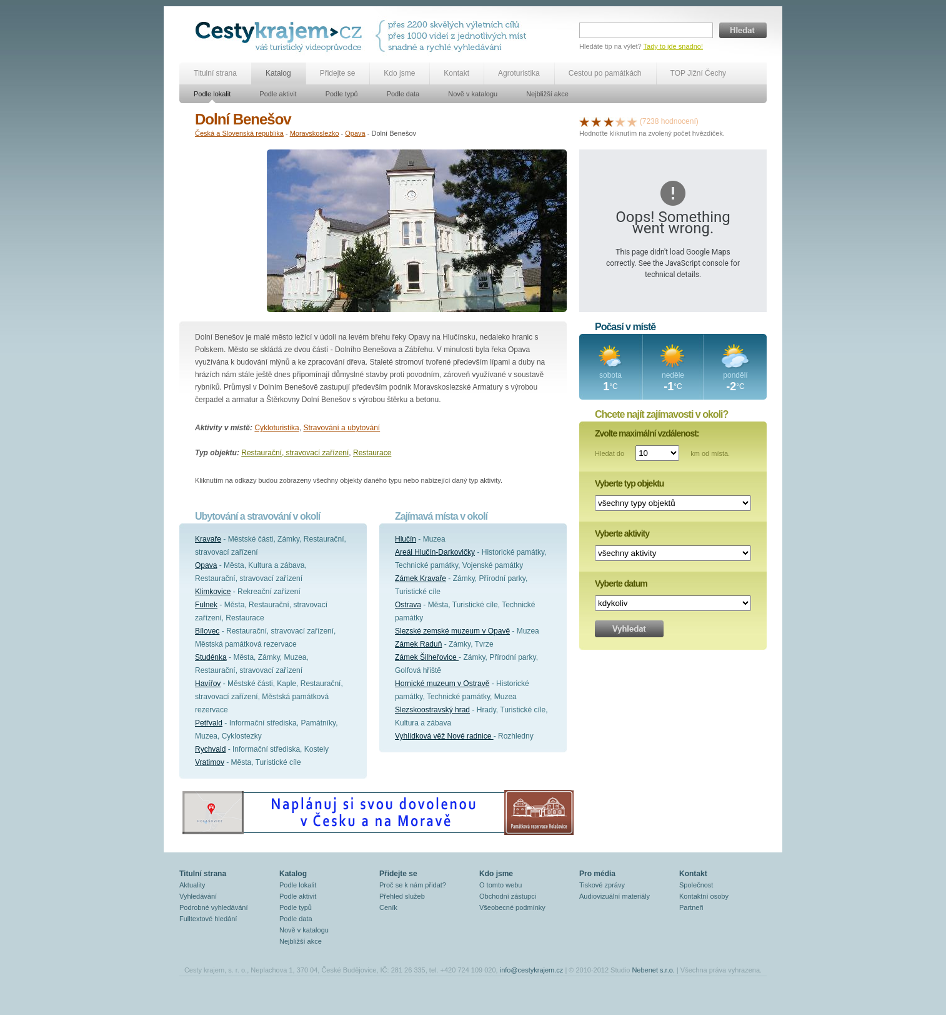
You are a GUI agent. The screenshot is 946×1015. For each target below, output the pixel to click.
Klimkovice (213, 591)
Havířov (208, 683)
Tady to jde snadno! (673, 46)
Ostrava (408, 604)
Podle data (403, 94)
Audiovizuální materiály (614, 896)
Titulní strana (215, 73)
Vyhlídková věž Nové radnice (444, 736)
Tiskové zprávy (602, 885)
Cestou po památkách (605, 73)
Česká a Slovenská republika (239, 133)
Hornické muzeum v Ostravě (442, 683)
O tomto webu (500, 885)
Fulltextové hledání (208, 918)
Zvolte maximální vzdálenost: (647, 433)
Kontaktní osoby (704, 896)
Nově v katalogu (472, 94)
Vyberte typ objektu (629, 483)
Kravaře (208, 539)
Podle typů (342, 94)
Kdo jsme (399, 73)
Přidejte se (338, 73)
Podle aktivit (277, 94)
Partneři (691, 907)
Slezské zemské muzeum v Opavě (452, 631)
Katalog (278, 73)
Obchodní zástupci (507, 896)
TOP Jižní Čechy (698, 73)
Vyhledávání (198, 896)
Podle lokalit (212, 94)
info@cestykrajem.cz (532, 970)
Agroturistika (519, 73)
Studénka (211, 657)
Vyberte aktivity (622, 533)
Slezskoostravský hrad (432, 709)
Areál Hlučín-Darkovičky (435, 552)
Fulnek (206, 604)
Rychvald (210, 749)
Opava (355, 133)
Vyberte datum (621, 583)
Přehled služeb (402, 896)
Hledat (743, 30)
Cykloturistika (276, 427)
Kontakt (456, 73)
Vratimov (209, 762)
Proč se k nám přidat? (412, 885)
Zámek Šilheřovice (427, 657)
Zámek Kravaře (420, 578)
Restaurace (372, 452)
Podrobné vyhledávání (213, 907)
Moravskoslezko (314, 133)
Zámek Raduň (418, 644)
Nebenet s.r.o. (653, 970)
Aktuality (192, 885)
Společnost (696, 885)
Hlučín (405, 539)
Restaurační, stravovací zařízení (295, 452)
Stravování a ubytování (341, 427)
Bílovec (207, 631)
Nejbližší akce (547, 94)
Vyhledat (629, 628)
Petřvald (208, 723)
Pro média (597, 873)
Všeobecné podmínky (512, 907)
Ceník (388, 907)
